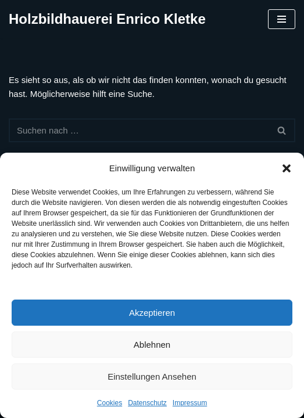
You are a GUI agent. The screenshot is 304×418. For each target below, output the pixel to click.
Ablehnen (152, 344)
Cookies (109, 403)
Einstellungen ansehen (152, 376)
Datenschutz (147, 403)
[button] (286, 168)
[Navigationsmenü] (281, 19)
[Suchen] (139, 130)
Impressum (190, 403)
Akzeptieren (152, 313)
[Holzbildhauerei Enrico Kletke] (107, 19)
